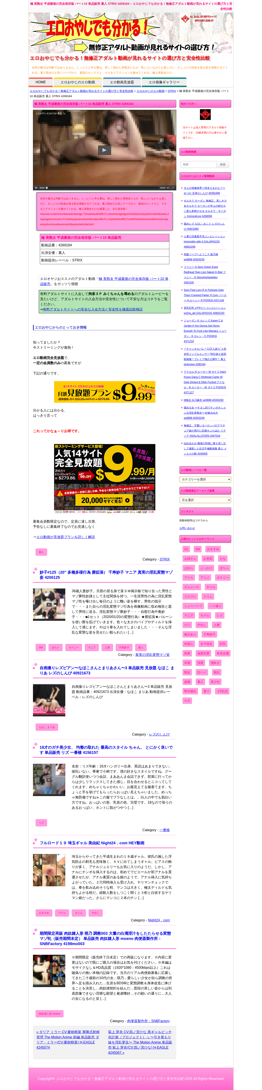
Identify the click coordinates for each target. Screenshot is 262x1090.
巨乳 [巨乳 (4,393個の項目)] (223, 644)
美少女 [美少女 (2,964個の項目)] (215, 681)
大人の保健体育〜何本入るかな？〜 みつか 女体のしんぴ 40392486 (204, 190)
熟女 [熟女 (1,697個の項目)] (187, 672)
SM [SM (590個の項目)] (197, 549)
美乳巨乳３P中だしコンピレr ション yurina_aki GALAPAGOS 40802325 (205, 310)
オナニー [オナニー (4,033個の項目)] (223, 577)
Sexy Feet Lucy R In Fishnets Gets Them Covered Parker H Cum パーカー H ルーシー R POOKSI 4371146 (205, 295)
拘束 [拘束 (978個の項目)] (187, 653)
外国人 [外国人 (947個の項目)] (188, 644)
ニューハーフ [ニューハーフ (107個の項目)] (193, 606)
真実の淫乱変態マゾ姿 (152, 655)
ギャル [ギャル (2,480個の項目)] (210, 587)
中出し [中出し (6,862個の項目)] (201, 625)
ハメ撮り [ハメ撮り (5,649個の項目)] (215, 606)
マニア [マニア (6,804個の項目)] (188, 615)
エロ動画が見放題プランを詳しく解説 (65, 537)
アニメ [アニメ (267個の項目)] (204, 577)
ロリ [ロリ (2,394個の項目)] (187, 625)
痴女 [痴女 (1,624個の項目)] (217, 672)
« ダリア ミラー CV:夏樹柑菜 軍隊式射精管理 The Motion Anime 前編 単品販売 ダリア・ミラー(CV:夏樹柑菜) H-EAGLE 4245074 (68, 1039)
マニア (92, 647)
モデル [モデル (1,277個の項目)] (204, 615)
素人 (41, 552)
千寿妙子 (124, 647)
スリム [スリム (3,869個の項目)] (207, 596)
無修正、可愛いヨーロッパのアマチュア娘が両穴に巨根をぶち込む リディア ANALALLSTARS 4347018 (205, 430)
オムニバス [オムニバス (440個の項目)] (191, 587)
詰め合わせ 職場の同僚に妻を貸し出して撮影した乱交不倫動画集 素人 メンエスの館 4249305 (205, 448)
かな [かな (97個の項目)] (223, 558)
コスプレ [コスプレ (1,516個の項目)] (190, 596)
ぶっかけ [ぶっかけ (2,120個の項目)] (206, 568)
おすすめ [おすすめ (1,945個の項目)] (213, 549)
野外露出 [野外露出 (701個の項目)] (190, 691)
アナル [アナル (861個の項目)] (188, 577)
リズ (41, 822)
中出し (96, 913)
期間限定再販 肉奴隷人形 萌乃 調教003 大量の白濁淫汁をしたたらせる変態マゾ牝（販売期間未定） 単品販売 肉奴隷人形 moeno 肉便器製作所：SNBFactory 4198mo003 (105, 938)
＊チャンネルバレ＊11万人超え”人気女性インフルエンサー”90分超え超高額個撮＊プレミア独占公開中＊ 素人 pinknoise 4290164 (205, 356)
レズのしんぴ (159, 734)
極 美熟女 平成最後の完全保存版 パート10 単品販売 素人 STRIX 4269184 (84, 104)
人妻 (107, 647)
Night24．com (159, 920)
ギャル (79, 913)
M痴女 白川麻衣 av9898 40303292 (204, 400)
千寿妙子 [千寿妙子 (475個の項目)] (209, 634)
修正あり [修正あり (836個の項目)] (190, 634)
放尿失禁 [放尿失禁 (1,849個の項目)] (203, 653)
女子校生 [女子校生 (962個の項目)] (206, 644)
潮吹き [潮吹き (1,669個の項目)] (215, 663)
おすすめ (44, 913)
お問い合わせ (187, 528)
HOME (41, 82)
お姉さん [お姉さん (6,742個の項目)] (190, 558)
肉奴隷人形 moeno (49, 1013)
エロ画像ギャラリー (164, 82)
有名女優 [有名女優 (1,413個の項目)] (223, 653)
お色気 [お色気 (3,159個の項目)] (207, 558)
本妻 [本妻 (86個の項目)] (187, 663)
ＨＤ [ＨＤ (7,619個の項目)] (187, 700)
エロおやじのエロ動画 (78, 82)
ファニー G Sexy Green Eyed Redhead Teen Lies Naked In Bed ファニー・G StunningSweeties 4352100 (205, 275)
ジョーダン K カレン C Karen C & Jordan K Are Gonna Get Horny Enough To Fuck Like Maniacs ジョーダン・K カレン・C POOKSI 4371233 (205, 331)
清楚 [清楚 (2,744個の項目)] (200, 663)
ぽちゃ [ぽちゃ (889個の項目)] (224, 568)
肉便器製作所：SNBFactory (148, 1021)
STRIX (172, 91)
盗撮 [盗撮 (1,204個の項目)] (187, 681)
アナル (62, 913)
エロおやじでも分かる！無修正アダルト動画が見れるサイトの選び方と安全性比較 (81, 91)
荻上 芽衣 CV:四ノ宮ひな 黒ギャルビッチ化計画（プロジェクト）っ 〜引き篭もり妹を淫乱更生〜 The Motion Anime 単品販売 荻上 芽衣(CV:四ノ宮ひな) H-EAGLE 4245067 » (140, 1042)
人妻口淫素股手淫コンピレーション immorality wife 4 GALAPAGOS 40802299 (204, 241)
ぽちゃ (55, 647)
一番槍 (164, 830)
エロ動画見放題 (122, 82)
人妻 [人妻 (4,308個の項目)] (217, 625)
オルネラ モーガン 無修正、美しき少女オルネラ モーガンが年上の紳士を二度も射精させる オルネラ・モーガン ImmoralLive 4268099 (205, 208)
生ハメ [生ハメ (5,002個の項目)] (201, 672)
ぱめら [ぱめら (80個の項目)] (188, 568)
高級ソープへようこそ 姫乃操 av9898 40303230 (201, 257)
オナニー (74, 647)
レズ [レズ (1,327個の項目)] (220, 615)
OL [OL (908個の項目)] (186, 549)
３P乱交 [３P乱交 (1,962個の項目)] (222, 691)
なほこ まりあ (47, 727)
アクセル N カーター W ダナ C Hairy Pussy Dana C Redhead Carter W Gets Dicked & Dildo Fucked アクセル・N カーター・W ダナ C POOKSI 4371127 (205, 382)
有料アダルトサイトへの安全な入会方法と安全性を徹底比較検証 (93, 309)
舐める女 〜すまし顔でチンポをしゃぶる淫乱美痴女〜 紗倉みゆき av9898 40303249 (205, 412)
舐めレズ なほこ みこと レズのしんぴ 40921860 (204, 226)
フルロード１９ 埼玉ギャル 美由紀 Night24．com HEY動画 (92, 843)
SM (41, 647)
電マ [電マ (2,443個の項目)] (206, 691)
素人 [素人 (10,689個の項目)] (200, 681)
